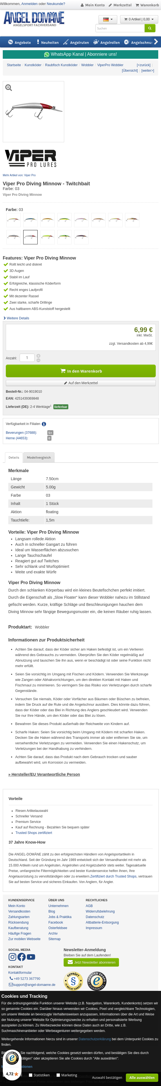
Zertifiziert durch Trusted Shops (113, 876)
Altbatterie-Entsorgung (102, 922)
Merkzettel (120, 5)
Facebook (55, 922)
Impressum (94, 928)
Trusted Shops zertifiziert (33, 833)
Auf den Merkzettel (81, 383)
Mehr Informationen (16, 1067)
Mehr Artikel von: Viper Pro (19, 175)
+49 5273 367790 (24, 978)
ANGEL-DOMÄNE (37, 19)
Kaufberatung (18, 928)
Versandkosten (19, 911)
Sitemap (54, 939)
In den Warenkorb (80, 370)
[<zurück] (143, 65)
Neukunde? (56, 4)
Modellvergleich (39, 457)
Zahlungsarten (19, 917)
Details (14, 457)
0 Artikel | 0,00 (139, 19)
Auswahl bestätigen (107, 1077)
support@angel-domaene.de (31, 985)
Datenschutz (95, 917)
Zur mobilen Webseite (24, 939)
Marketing (69, 1075)
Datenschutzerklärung (95, 1039)
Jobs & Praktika (59, 917)
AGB (89, 906)
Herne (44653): (17, 438)
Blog (51, 911)
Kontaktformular (20, 973)
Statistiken (42, 1075)
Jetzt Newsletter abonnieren (91, 962)
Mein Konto (92, 5)
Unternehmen (58, 906)
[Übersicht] (130, 71)
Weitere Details (16, 318)
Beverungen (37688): (21, 433)
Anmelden (29, 4)
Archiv (53, 933)
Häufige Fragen (19, 933)
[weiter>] (147, 71)
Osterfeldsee (57, 928)
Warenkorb (147, 5)
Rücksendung (18, 922)
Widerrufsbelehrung (100, 911)
